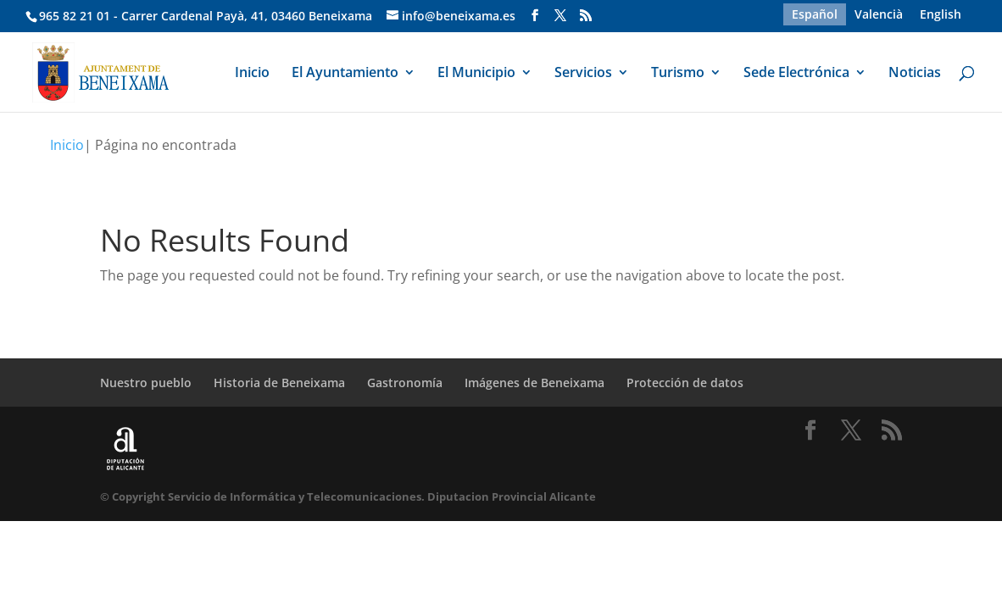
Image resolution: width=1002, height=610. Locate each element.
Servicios (583, 73)
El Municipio (476, 73)
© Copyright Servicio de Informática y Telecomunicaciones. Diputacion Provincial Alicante (348, 496)
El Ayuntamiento (345, 73)
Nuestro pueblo (146, 382)
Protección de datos (684, 382)
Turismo (677, 73)
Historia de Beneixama (279, 382)
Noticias (914, 73)
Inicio (252, 73)
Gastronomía (405, 382)
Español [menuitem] (815, 14)
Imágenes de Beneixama (534, 382)
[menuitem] (814, 14)
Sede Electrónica (796, 73)
